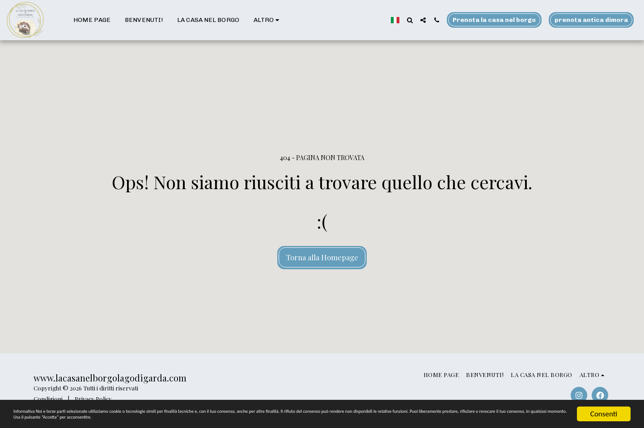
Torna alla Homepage (322, 257)
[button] (409, 20)
